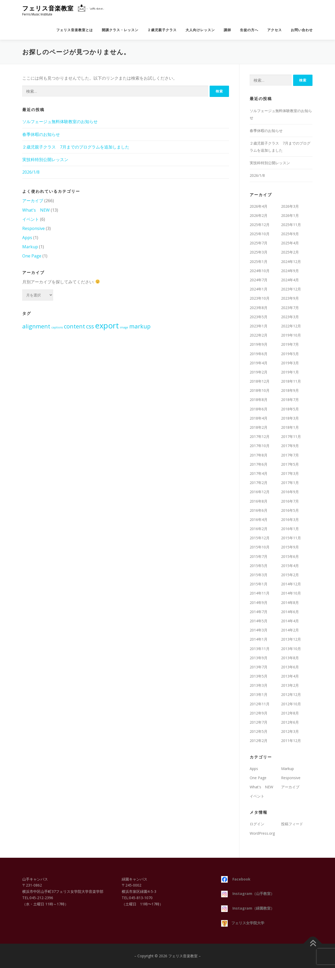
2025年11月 (291, 224)
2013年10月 (291, 648)
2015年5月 (258, 565)
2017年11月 (291, 436)
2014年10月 (291, 593)
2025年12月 (260, 224)
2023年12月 (291, 289)
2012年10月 (291, 703)
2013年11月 (260, 648)
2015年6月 (290, 556)
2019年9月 (258, 344)
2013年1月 (258, 694)
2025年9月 (290, 233)
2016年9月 (290, 491)
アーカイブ (32, 201)
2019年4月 (258, 362)
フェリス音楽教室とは (74, 30)
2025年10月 (260, 233)
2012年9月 (258, 713)
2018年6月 (258, 408)
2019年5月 (290, 353)
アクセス (274, 30)
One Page (31, 256)
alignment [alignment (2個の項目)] (36, 326)
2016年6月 (258, 510)
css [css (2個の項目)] (90, 326)
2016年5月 (290, 510)
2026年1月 (290, 215)
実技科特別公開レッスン (45, 159)
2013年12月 (291, 639)
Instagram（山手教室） (247, 893)
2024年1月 (258, 289)
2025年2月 (290, 252)
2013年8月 (290, 657)
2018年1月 (290, 427)
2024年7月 (258, 279)
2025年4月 (290, 242)
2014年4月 (290, 620)
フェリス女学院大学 (242, 922)
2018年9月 (290, 390)
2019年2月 (258, 372)
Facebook (235, 879)
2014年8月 (290, 602)
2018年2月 (258, 427)
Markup (30, 247)
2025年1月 (258, 261)
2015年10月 (260, 546)
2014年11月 (260, 593)
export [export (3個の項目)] (107, 325)
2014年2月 (290, 630)
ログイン (257, 823)
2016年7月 (290, 501)
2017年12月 (260, 436)
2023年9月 (290, 298)
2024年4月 (290, 279)
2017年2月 (258, 482)
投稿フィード (292, 823)
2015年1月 (258, 583)
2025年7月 (258, 242)
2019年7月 (290, 344)
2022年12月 (291, 325)
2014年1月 (258, 639)
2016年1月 (290, 528)
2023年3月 (290, 316)
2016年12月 (260, 491)
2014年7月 (258, 611)
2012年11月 (260, 703)
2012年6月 (290, 722)
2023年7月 (290, 307)
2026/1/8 (31, 172)
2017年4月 (258, 473)
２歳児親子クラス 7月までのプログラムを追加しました (75, 147)
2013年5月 (258, 676)
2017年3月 (290, 473)
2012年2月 (258, 740)
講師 (227, 30)
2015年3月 (258, 574)
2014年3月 (258, 630)
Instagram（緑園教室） (247, 908)
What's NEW (36, 210)
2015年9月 (290, 546)
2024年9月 (290, 270)
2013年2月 (290, 685)
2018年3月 (290, 418)
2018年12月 (260, 381)
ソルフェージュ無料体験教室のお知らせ (60, 121)
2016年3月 (290, 519)
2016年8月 (258, 501)
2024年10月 (260, 270)
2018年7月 (290, 399)
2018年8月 (258, 399)
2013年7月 (258, 666)
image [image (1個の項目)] (124, 327)
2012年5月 (258, 731)
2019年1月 (290, 372)
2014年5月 (258, 620)
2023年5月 (258, 316)
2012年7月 (258, 722)
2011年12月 (291, 740)
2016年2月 (258, 528)
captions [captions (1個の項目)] (57, 327)
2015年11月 (291, 537)
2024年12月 (291, 261)
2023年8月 (258, 307)
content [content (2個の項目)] (74, 326)
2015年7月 (258, 556)
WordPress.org (262, 833)
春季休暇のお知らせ (41, 134)
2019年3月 (290, 362)
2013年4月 (290, 676)
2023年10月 (260, 298)
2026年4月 (258, 206)
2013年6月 (290, 666)
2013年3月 (258, 685)
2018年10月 (260, 390)
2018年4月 (258, 418)
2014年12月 (291, 583)
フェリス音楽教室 (48, 8)
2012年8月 (290, 713)
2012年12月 (291, 694)
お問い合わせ (302, 30)
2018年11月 (291, 381)
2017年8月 (258, 455)
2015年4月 (290, 565)
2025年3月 (258, 252)
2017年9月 (290, 445)
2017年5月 (290, 464)
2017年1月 (290, 482)
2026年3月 (290, 206)
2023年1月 (258, 325)
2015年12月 (260, 537)
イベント (30, 219)
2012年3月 (290, 731)
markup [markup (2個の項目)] (139, 326)
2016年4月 (258, 519)
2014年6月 (290, 611)
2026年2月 (258, 215)
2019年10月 (291, 335)
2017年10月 (260, 445)
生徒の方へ (249, 30)
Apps (27, 237)
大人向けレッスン (200, 30)
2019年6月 (258, 353)
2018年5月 (290, 408)
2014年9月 (258, 602)
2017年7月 (290, 455)
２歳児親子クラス (162, 30)
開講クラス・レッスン (120, 30)
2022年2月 (258, 335)
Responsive (33, 228)
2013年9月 (258, 657)
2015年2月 (290, 574)
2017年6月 (258, 464)
